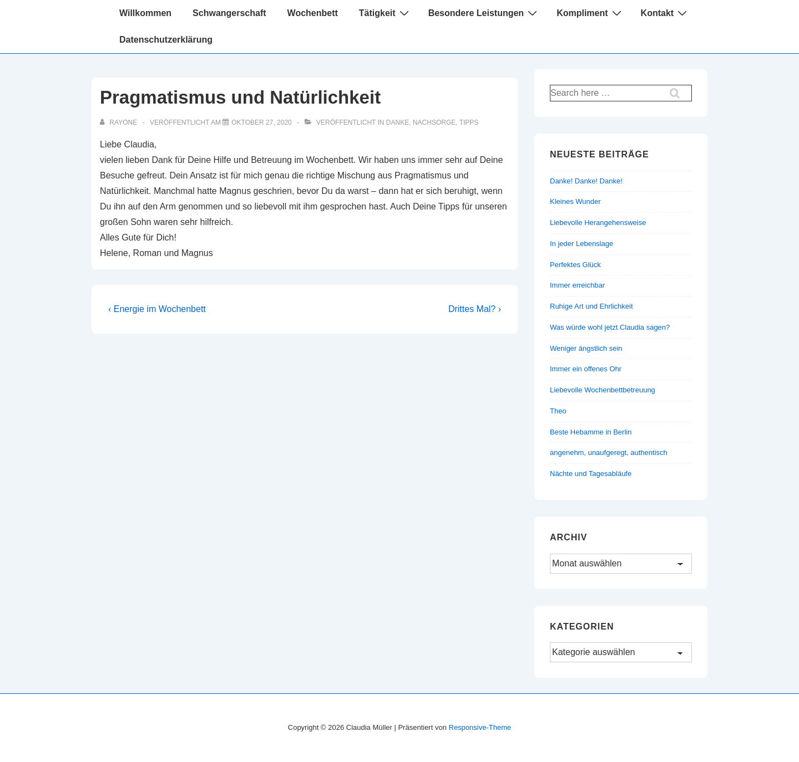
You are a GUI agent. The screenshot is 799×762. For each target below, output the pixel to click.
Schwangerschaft (229, 13)
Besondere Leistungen (484, 13)
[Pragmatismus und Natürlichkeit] (261, 122)
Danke (397, 122)
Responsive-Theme (480, 727)
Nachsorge (434, 122)
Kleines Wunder (575, 201)
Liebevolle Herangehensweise (598, 222)
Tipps (469, 122)
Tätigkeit (385, 13)
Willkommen (145, 13)
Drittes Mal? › (474, 309)
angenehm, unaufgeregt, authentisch (608, 452)
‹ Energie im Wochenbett (157, 309)
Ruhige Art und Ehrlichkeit (591, 306)
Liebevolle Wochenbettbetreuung (602, 390)
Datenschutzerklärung (166, 39)
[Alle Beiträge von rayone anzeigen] (119, 122)
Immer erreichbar (577, 285)
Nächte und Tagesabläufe (590, 473)
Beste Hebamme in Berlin (590, 432)
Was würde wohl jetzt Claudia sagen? (610, 327)
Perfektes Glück (575, 264)
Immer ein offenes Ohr (585, 369)
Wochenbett (312, 13)
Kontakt (665, 13)
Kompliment (590, 13)
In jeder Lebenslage (581, 243)
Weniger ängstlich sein (586, 348)
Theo (558, 411)
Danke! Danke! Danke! (586, 181)
